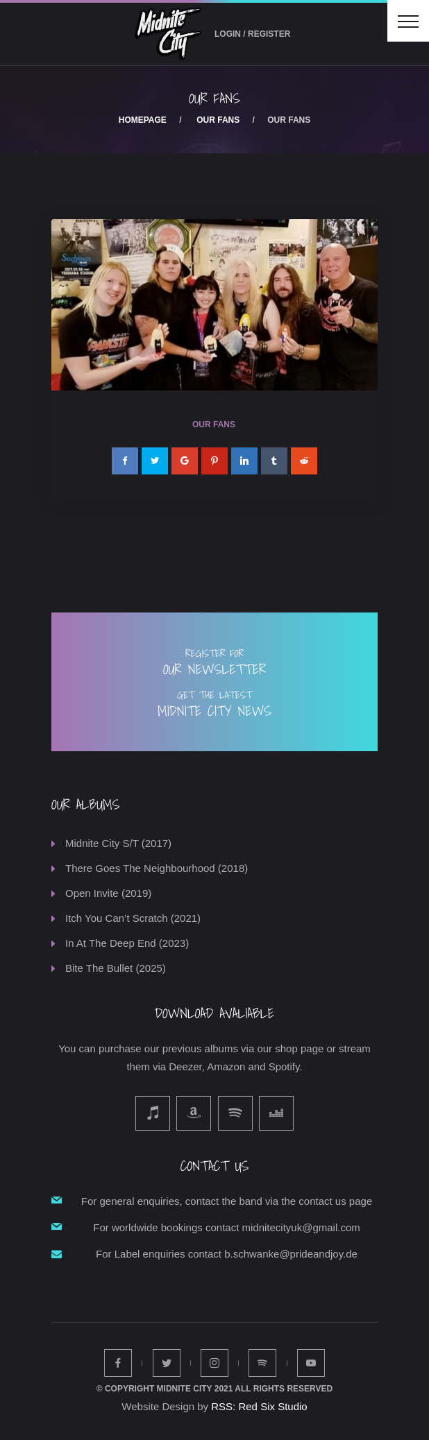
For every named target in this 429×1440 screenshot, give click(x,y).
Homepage (143, 120)
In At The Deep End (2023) (127, 943)
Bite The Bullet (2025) (115, 968)
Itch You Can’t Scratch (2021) (133, 918)
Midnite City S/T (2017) (118, 843)
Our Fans (217, 120)
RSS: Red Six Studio (259, 1406)
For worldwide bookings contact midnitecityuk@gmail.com (226, 1227)
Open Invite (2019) (108, 893)
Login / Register (252, 34)
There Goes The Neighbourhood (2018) (156, 868)
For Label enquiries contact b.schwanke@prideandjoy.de (227, 1254)
